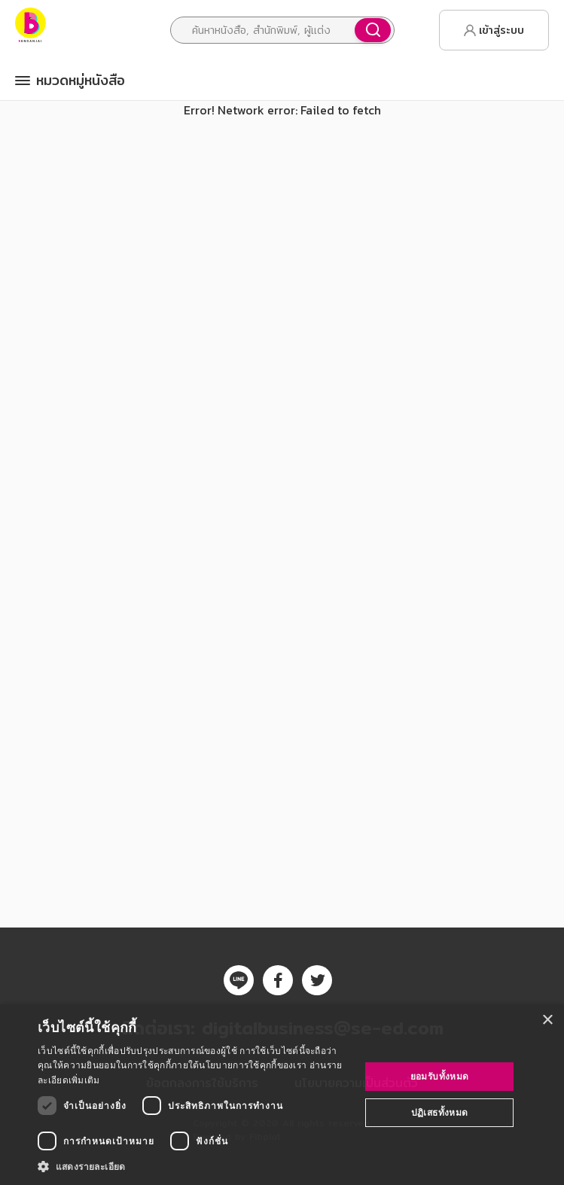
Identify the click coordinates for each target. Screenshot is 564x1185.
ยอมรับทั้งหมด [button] (439, 1076)
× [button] (547, 1020)
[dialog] (282, 1094)
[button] (194, 1166)
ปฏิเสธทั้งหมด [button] (439, 1112)
